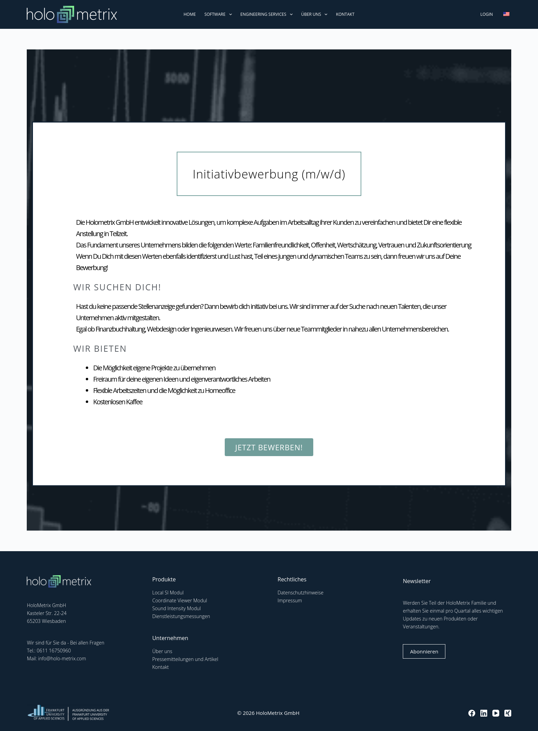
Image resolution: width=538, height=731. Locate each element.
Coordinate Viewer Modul (179, 600)
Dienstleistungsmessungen (181, 616)
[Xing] (507, 713)
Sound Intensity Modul (176, 608)
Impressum (290, 600)
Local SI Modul (168, 592)
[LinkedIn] (483, 713)
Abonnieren (424, 651)
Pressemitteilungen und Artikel (185, 659)
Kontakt (345, 14)
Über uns (315, 14)
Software (219, 14)
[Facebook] (471, 713)
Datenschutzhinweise (301, 592)
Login (486, 14)
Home (190, 14)
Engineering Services (268, 14)
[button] (269, 174)
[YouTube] (495, 713)
